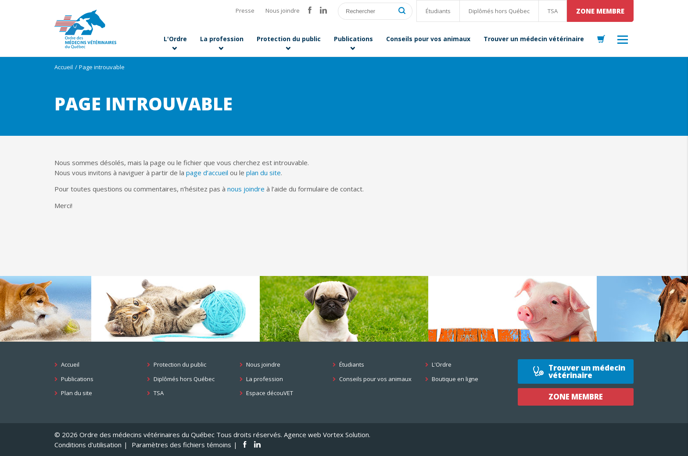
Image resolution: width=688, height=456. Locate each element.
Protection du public (180, 365)
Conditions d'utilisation (88, 444)
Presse (245, 10)
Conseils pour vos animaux (375, 379)
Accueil (63, 67)
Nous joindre (282, 10)
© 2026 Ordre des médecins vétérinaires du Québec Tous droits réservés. (168, 434)
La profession (264, 379)
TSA (553, 11)
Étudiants (438, 11)
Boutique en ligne (455, 379)
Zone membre (600, 11)
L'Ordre (442, 365)
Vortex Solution (346, 434)
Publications (77, 379)
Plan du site (76, 393)
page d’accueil (207, 172)
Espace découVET (269, 393)
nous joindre (246, 188)
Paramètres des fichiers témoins (181, 444)
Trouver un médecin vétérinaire (586, 371)
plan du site (263, 172)
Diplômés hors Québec (499, 11)
